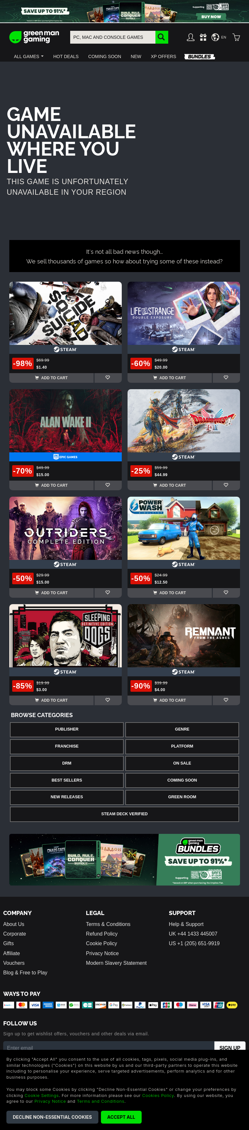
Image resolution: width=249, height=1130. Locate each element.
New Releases (67, 797)
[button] (29, 56)
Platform (182, 746)
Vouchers (14, 963)
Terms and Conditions (100, 1101)
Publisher (67, 729)
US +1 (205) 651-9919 (194, 943)
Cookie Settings (42, 1095)
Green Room (182, 797)
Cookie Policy (101, 943)
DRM (66, 763)
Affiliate (11, 953)
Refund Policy (102, 934)
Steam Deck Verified (124, 814)
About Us (13, 924)
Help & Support (186, 924)
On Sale (182, 763)
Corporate (14, 934)
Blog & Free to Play (25, 972)
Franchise (67, 746)
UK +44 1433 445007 (193, 934)
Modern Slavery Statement (116, 963)
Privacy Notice (102, 953)
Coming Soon (182, 780)
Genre (182, 729)
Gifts (8, 943)
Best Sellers (67, 780)
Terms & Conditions (108, 924)
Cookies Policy (158, 1095)
